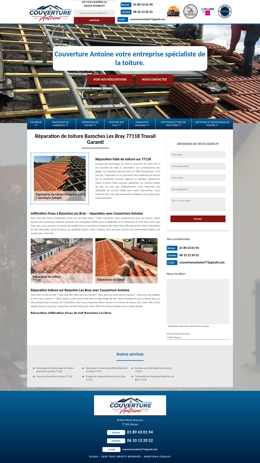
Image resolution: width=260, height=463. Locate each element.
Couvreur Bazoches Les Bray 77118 (54, 376)
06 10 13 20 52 (137, 12)
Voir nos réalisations (110, 79)
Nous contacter (154, 79)
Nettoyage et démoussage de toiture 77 (212, 124)
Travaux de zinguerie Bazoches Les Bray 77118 (106, 378)
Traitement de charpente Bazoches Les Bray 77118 (154, 378)
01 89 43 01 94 (137, 5)
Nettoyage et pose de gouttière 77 (173, 124)
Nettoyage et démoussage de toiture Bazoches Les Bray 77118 (55, 370)
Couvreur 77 (36, 124)
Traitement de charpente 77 (60, 124)
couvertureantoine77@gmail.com (141, 19)
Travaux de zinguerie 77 (142, 124)
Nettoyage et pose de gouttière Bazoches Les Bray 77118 (107, 370)
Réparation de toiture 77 (90, 124)
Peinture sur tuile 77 (116, 124)
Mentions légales (157, 456)
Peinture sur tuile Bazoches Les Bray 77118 (153, 370)
